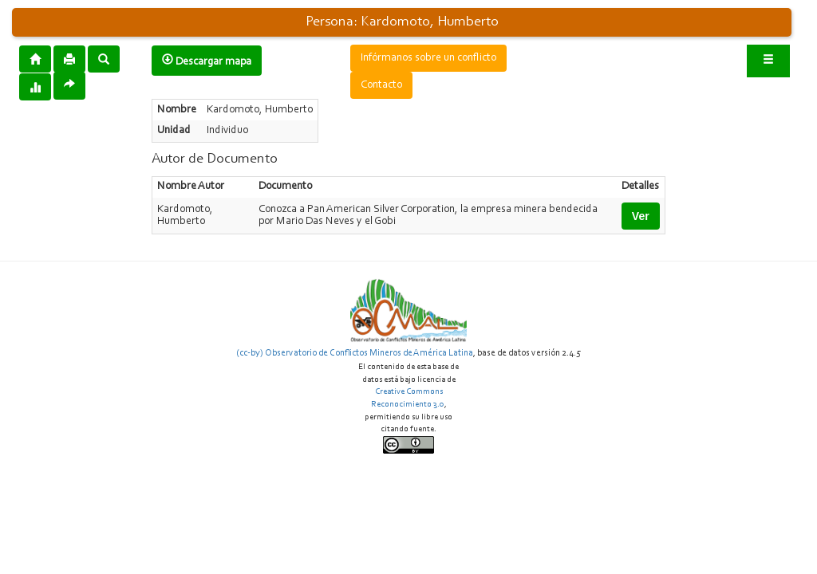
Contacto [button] (381, 85)
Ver (640, 216)
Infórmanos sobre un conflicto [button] (428, 58)
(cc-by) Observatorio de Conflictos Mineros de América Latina (354, 353)
